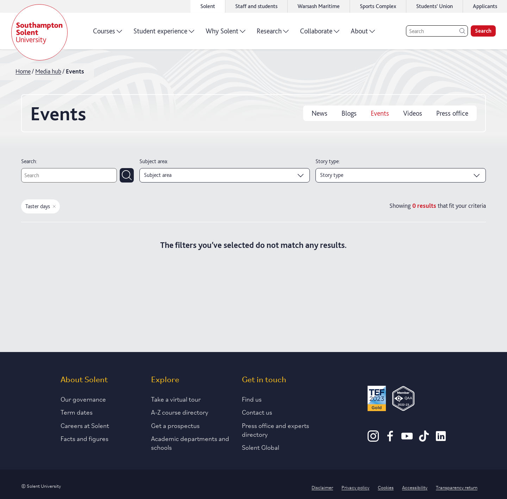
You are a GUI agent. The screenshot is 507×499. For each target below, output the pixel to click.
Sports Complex (378, 6)
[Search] (437, 31)
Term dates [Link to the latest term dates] (77, 411)
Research (273, 33)
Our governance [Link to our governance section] (83, 398)
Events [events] (380, 113)
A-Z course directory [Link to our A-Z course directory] (179, 411)
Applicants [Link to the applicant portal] (485, 6)
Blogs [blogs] (349, 113)
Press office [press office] (452, 113)
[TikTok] (424, 439)
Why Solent (225, 33)
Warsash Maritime (319, 6)
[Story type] (400, 175)
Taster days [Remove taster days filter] (40, 206)
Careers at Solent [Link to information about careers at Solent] (85, 425)
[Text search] (69, 175)
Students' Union (434, 6)
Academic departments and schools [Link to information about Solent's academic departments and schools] (190, 443)
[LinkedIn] (440, 439)
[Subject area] (224, 175)
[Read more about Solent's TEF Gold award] (377, 400)
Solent (207, 6)
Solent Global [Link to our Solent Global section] (260, 447)
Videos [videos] (412, 113)
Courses (107, 33)
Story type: (327, 161)
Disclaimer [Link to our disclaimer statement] (322, 487)
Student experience (163, 33)
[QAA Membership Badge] (403, 400)
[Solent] (39, 32)
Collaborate (319, 33)
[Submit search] (127, 175)
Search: (29, 161)
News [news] (319, 113)
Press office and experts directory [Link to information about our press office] (275, 430)
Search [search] (483, 30)
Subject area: (153, 161)
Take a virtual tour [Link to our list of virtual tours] (176, 398)
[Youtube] (407, 439)
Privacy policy (355, 487)
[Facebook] (390, 439)
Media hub (48, 71)
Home (23, 71)
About (363, 33)
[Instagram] (373, 439)
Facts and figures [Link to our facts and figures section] (84, 438)
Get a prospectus (175, 425)
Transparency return (456, 487)
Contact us (257, 411)
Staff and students (256, 6)
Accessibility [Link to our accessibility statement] (414, 487)
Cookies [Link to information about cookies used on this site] (386, 487)
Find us (252, 398)
